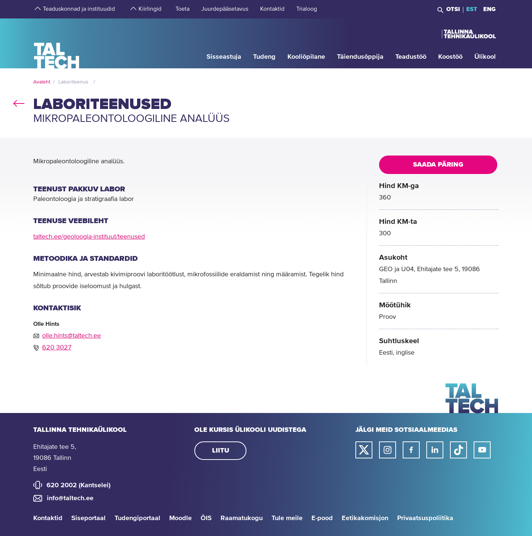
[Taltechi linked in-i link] (434, 449)
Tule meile (287, 518)
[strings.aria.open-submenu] (37, 9)
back (18, 101)
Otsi (453, 9)
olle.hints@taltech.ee (71, 335)
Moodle (180, 518)
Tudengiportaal (137, 518)
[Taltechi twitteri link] (363, 449)
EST (471, 9)
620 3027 (56, 347)
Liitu (220, 450)
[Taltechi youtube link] (482, 449)
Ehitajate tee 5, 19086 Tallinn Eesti (54, 458)
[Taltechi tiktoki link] (458, 449)
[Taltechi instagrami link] (387, 449)
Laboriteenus (73, 82)
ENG (489, 9)
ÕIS (206, 518)
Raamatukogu (242, 518)
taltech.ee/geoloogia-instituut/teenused (89, 236)
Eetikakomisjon (365, 518)
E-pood (322, 518)
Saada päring (438, 164)
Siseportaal (88, 518)
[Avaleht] (57, 43)
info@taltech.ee (70, 498)
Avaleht (41, 82)
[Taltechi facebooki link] (411, 449)
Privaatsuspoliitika (425, 518)
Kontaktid (47, 518)
